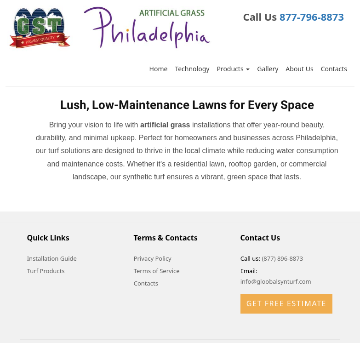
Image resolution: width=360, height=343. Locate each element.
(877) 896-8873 (282, 258)
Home (158, 68)
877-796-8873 (312, 16)
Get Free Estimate (286, 303)
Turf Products (46, 271)
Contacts (334, 68)
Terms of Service (157, 271)
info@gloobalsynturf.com (275, 281)
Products (233, 68)
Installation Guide (52, 258)
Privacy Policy (152, 258)
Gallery (267, 68)
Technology (192, 68)
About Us (299, 68)
